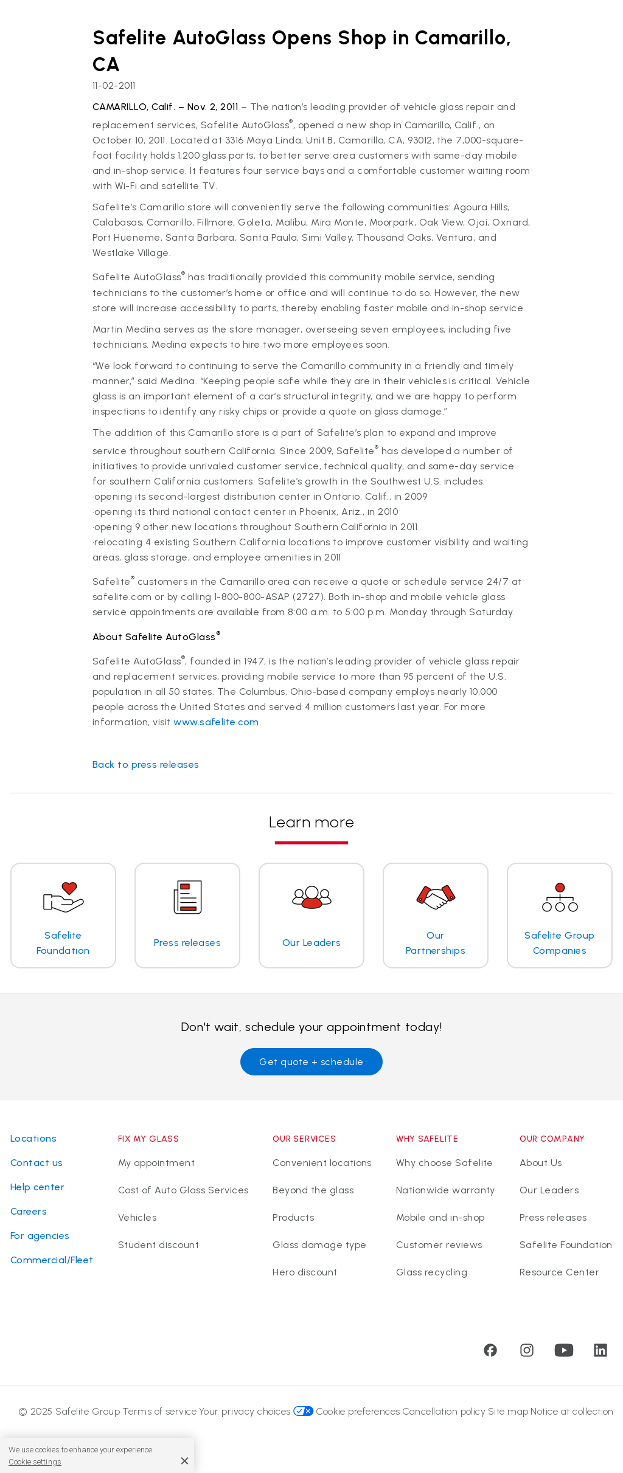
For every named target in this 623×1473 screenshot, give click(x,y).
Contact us (36, 1162)
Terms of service (159, 1411)
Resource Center (559, 1272)
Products (293, 1217)
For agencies (40, 1235)
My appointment (156, 1162)
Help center (37, 1187)
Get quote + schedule (311, 1062)
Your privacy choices (256, 1411)
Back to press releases (146, 764)
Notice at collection (572, 1411)
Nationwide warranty (445, 1190)
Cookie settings (35, 1461)
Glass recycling (431, 1272)
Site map (508, 1411)
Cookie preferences (358, 1411)
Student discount (159, 1244)
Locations (33, 1138)
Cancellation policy (444, 1411)
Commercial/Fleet (52, 1260)
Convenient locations (322, 1162)
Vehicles (137, 1217)
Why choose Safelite (444, 1162)
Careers (28, 1211)
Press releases (553, 1217)
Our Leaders (549, 1190)
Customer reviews (439, 1244)
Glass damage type (319, 1244)
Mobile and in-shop (440, 1217)
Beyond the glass (313, 1190)
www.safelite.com (216, 722)
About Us (541, 1162)
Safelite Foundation (566, 1244)
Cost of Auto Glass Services (183, 1190)
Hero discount (305, 1272)
